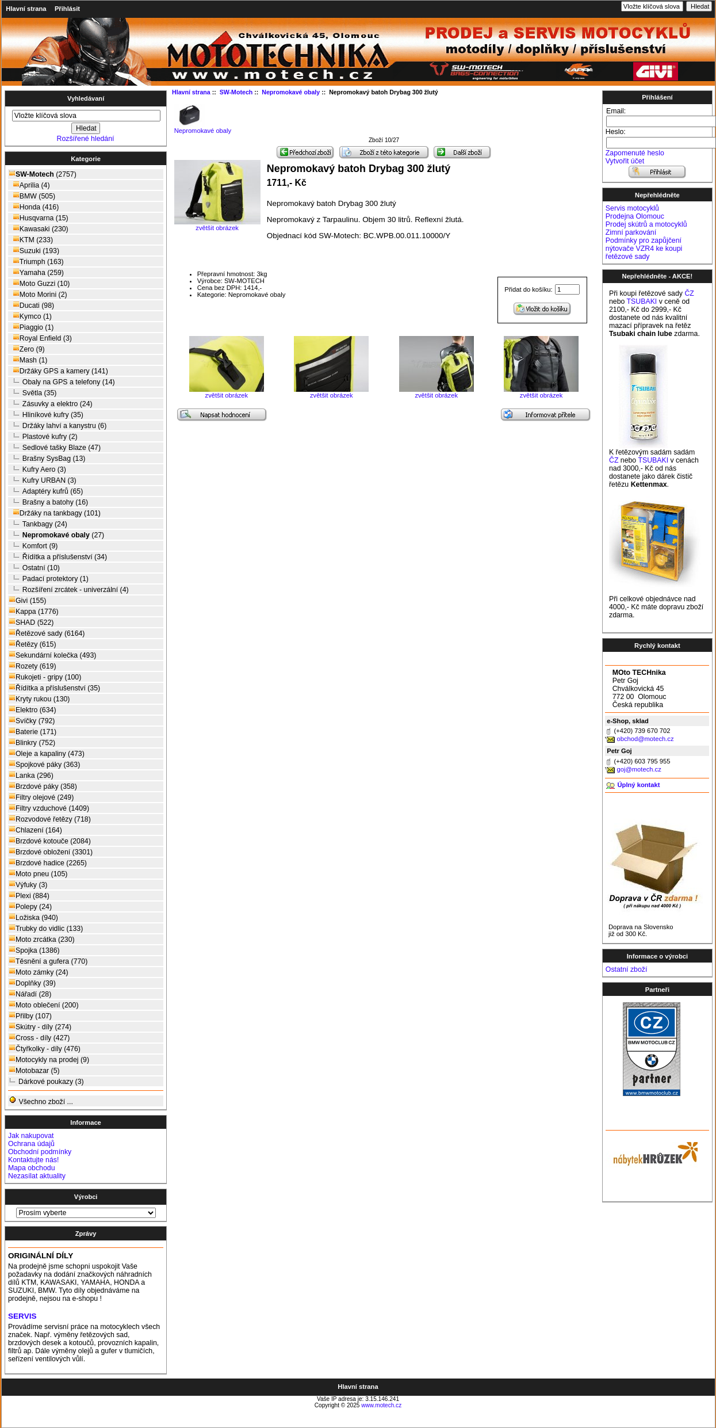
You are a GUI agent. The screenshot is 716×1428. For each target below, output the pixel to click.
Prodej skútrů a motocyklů (646, 224)
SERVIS (22, 1316)
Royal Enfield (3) (40, 338)
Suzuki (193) (34, 250)
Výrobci (86, 1196)
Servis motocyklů (632, 208)
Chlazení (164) (35, 830)
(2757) (42, 174)
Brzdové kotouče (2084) (50, 841)
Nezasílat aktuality (37, 1176)
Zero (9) (27, 349)
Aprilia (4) (29, 185)
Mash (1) (28, 360)
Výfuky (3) (28, 884)
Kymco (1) (30, 316)
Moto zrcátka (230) (42, 939)
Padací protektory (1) (49, 578)
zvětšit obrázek (226, 392)
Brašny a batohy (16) (48, 502)
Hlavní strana (26, 8)
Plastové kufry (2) (43, 436)
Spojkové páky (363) (44, 764)
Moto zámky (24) (38, 972)
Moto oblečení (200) (44, 1005)
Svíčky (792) (32, 720)
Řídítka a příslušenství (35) (54, 688)
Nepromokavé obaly (203, 127)
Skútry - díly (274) (40, 1026)
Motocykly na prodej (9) (49, 1059)
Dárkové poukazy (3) (46, 1081)
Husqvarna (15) (38, 217)
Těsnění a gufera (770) (48, 961)
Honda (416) (34, 207)
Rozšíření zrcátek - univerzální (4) (69, 589)
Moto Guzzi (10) (39, 283)
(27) (56, 535)
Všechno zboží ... (41, 1101)
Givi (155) (27, 600)
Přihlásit (67, 8)
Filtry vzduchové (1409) (49, 808)
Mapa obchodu (31, 1168)
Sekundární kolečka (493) (52, 655)
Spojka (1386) (34, 950)
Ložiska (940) (33, 917)
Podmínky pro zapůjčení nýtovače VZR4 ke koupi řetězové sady (644, 248)
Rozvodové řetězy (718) (50, 819)
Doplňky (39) (32, 983)
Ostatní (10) (34, 567)
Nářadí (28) (30, 994)
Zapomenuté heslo (635, 153)
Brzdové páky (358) (43, 786)
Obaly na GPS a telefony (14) (62, 381)
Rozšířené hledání (85, 139)
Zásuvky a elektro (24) (51, 403)
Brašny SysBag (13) (47, 458)
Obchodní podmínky (39, 1152)
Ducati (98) (31, 305)
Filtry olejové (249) (41, 797)
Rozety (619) (32, 666)
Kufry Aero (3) (37, 469)
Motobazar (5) (34, 1070)
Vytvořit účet (625, 161)
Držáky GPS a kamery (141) (58, 370)
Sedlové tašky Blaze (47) (55, 447)
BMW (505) (32, 196)
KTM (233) (31, 239)
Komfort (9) (33, 545)
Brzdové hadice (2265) (48, 862)
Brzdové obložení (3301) (51, 851)
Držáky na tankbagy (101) (55, 513)
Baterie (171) (32, 731)
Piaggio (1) (31, 327)
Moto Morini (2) (38, 294)
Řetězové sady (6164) (47, 633)
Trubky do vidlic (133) (46, 928)
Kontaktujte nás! (33, 1160)
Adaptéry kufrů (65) (46, 491)
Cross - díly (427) (39, 1037)
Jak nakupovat (30, 1136)
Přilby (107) (30, 1015)
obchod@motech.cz (645, 738)
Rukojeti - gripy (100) (45, 677)
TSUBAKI (642, 301)
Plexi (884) (29, 895)
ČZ (689, 293)
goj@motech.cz (639, 769)
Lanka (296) (31, 775)
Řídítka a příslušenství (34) (58, 556)
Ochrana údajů (31, 1144)
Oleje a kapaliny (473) (47, 753)
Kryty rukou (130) (39, 698)
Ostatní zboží (627, 969)
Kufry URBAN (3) (42, 480)
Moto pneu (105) (38, 873)
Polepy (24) (30, 906)
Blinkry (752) (32, 742)
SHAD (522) (31, 622)
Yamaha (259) (36, 272)
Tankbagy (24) (38, 524)
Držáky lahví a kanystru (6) (57, 425)
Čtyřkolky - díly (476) (45, 1048)
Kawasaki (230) (38, 228)
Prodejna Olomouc (635, 216)
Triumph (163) (36, 261)
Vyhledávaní (85, 98)
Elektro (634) (32, 709)
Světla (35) (32, 392)
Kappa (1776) (34, 611)
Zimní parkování (631, 232)
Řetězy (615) (32, 644)
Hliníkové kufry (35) (46, 414)
